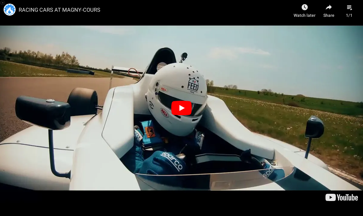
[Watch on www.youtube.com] (341, 197)
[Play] (181, 108)
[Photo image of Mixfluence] (10, 10)
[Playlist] (349, 9)
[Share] (329, 9)
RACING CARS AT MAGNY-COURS (59, 10)
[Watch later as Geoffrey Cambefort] (305, 9)
